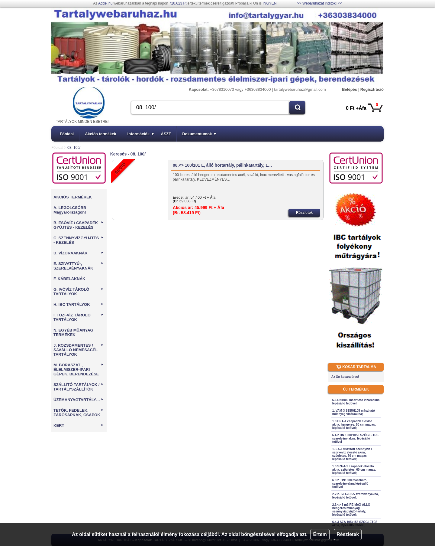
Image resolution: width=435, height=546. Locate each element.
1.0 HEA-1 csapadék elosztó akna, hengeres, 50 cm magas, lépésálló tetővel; (354, 425)
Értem (320, 534)
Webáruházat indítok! (319, 3)
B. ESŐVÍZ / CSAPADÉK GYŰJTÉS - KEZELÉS (78, 225)
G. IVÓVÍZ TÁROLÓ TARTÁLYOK (78, 291)
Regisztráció (372, 89)
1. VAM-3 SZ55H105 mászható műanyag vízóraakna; (353, 412)
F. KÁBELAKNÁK (69, 278)
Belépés (349, 89)
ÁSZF (166, 134)
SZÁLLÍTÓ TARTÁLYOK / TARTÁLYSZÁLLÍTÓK (78, 386)
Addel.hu (105, 3)
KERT (78, 425)
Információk (140, 134)
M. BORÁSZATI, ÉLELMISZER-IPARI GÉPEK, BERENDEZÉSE (78, 369)
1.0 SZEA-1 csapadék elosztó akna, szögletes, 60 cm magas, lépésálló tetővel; (354, 470)
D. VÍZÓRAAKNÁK (78, 253)
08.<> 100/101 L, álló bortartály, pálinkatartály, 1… (222, 165)
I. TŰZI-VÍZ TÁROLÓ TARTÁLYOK (78, 317)
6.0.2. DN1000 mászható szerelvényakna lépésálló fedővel (350, 484)
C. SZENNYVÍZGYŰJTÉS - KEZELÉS (78, 240)
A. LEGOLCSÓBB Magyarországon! (69, 209)
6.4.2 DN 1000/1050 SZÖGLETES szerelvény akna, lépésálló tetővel (355, 438)
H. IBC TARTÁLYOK (78, 304)
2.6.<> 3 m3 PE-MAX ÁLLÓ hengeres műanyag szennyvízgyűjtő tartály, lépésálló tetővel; (351, 509)
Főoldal (67, 134)
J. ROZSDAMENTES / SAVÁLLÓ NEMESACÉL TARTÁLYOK (78, 350)
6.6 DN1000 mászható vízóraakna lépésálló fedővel (356, 401)
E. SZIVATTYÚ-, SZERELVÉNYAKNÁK (78, 265)
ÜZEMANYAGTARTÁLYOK (78, 399)
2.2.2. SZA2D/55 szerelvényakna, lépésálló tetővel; (355, 495)
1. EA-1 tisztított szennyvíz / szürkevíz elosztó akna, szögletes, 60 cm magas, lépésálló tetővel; (352, 454)
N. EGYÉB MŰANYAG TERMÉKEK (73, 332)
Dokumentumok (199, 134)
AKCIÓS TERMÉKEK (72, 197)
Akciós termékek (100, 134)
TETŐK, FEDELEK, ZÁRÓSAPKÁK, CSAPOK (78, 412)
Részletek (348, 534)
